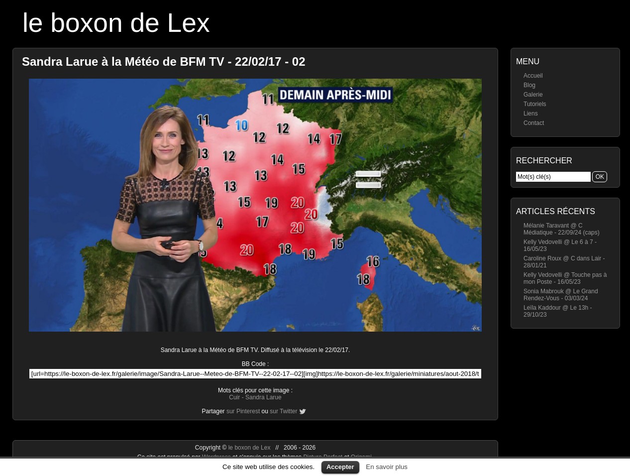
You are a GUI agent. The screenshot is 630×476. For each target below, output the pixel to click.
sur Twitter (283, 411)
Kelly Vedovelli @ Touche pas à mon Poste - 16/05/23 (565, 278)
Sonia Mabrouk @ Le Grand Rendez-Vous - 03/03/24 (561, 295)
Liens (531, 113)
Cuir (234, 397)
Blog (529, 85)
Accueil (533, 75)
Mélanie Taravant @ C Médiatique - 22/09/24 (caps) (562, 229)
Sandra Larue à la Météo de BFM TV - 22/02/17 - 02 (164, 61)
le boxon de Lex (116, 22)
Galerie (533, 94)
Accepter (340, 467)
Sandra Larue (263, 397)
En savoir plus (387, 467)
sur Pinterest (243, 411)
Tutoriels (535, 104)
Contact (534, 122)
